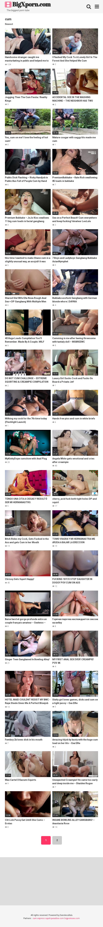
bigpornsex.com (72, 918)
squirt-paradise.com (54, 918)
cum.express (39, 918)
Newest (9, 24)
